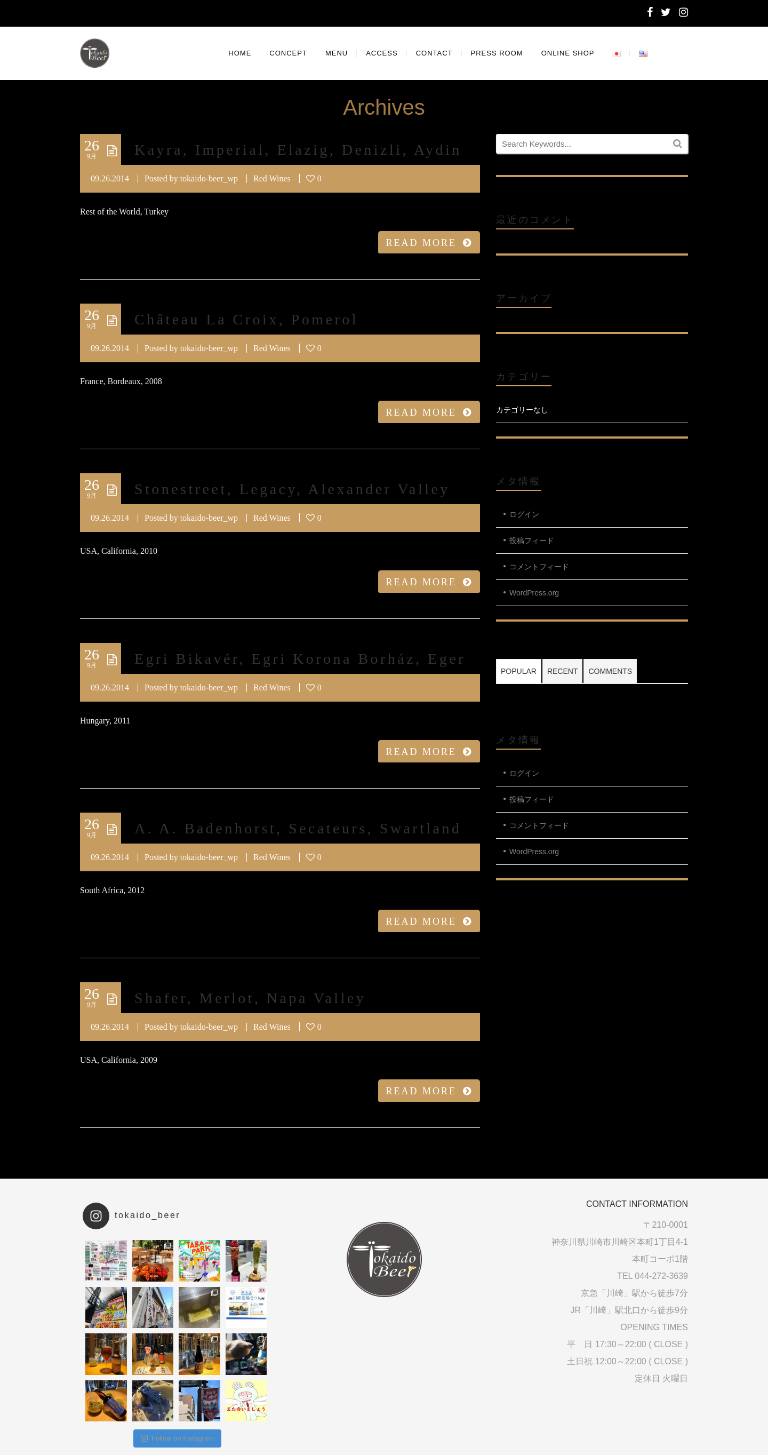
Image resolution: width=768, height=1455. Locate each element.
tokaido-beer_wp (209, 178)
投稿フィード (531, 540)
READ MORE (429, 242)
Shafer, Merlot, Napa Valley (250, 998)
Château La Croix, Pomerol (246, 319)
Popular (519, 671)
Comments (610, 671)
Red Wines (272, 178)
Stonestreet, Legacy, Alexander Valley (292, 489)
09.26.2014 (110, 178)
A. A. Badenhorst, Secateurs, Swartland (297, 828)
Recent (562, 671)
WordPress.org (534, 593)
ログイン (524, 514)
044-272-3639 (661, 1276)
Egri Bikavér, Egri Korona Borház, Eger (300, 658)
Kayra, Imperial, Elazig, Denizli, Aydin (298, 149)
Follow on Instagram (177, 1438)
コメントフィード (539, 566)
